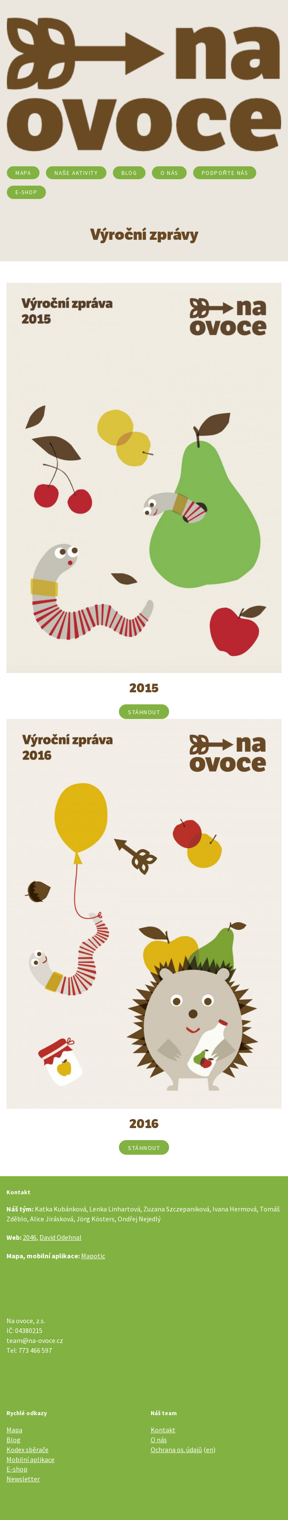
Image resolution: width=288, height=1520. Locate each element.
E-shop (16, 1469)
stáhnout (144, 712)
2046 (29, 1237)
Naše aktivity (76, 173)
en (209, 1449)
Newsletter (23, 1478)
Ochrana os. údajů (176, 1449)
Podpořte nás (225, 173)
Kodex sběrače (27, 1449)
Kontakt (163, 1429)
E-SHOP (26, 192)
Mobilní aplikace (30, 1459)
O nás (169, 173)
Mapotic (93, 1255)
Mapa (23, 173)
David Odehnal (60, 1237)
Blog (129, 173)
